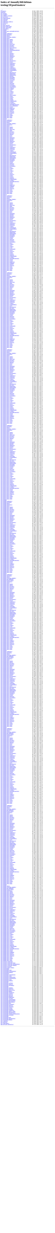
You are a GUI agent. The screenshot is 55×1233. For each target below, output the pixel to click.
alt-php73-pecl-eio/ (6, 435)
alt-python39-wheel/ (6, 1222)
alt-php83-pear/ (5, 882)
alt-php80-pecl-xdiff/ (7, 676)
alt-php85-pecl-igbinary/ (8, 1089)
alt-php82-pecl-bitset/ (7, 794)
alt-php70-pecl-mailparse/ (8, 184)
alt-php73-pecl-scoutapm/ (8, 481)
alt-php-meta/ (5, 32)
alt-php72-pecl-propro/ (7, 379)
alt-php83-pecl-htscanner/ (8, 902)
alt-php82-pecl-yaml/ (7, 866)
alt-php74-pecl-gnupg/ (7, 534)
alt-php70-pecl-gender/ (7, 165)
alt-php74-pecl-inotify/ (8, 542)
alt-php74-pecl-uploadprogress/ (10, 584)
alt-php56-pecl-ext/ (6, 61)
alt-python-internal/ (7, 1152)
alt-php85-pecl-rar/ (6, 1121)
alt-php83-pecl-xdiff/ (7, 953)
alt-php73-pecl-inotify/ (8, 452)
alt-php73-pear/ (5, 425)
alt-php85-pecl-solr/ (7, 1126)
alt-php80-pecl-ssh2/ (7, 663)
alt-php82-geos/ (5, 783)
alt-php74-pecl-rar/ (6, 568)
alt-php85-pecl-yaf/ (6, 1146)
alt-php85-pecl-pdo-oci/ (8, 1114)
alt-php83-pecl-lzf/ (6, 913)
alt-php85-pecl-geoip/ (7, 1081)
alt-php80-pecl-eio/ (6, 614)
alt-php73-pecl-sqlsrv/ (7, 484)
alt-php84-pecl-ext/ (6, 984)
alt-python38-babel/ (6, 1187)
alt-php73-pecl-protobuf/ (8, 473)
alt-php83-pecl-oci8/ (7, 925)
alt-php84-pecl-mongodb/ (8, 1013)
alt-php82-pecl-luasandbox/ (9, 820)
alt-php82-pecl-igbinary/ (8, 812)
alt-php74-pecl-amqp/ (7, 517)
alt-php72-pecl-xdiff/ (7, 408)
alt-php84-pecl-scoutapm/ (8, 1033)
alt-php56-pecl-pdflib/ (7, 98)
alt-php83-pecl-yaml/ (7, 959)
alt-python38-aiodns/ (7, 1183)
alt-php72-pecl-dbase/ (7, 342)
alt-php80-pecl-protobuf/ (8, 650)
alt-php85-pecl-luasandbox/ (9, 1098)
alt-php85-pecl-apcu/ (7, 1070)
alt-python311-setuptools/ (8, 1172)
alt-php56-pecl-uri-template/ (9, 125)
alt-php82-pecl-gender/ (7, 802)
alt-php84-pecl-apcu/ (7, 977)
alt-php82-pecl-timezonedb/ (9, 852)
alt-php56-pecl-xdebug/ (7, 129)
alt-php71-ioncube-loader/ (8, 237)
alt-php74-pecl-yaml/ (7, 594)
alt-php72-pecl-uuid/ (7, 402)
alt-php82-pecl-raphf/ (7, 838)
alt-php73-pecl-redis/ (7, 479)
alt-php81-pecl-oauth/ (7, 739)
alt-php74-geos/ (5, 511)
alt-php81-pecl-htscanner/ (8, 717)
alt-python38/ (5, 1182)
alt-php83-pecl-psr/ (6, 929)
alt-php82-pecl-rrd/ (6, 842)
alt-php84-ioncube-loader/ (8, 969)
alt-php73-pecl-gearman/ (8, 437)
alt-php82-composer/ (6, 780)
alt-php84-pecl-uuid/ (7, 1045)
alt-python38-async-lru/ (8, 1186)
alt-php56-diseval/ (6, 40)
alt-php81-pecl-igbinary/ (8, 720)
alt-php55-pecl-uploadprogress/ (10, 35)
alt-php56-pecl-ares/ (7, 50)
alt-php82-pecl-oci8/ (7, 832)
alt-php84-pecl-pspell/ (7, 1024)
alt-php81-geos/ (5, 690)
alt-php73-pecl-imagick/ (8, 450)
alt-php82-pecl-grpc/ (7, 808)
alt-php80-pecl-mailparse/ (8, 638)
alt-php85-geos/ (5, 1061)
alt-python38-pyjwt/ (6, 1207)
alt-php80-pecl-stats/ (7, 665)
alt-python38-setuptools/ (8, 1213)
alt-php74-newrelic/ (6, 514)
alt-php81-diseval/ (6, 689)
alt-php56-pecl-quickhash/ (8, 102)
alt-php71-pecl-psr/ (6, 290)
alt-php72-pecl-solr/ (7, 390)
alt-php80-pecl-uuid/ (7, 672)
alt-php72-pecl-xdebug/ (7, 406)
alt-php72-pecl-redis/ (7, 386)
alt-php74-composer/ (6, 508)
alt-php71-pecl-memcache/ (8, 277)
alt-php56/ (4, 37)
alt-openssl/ (4, 25)
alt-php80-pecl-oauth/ (7, 646)
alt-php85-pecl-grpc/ (7, 1085)
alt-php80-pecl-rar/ (6, 655)
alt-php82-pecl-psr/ (6, 837)
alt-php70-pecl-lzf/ (6, 183)
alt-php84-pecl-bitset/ (7, 979)
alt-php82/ (4, 778)
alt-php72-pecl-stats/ (7, 395)
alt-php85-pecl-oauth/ (7, 1109)
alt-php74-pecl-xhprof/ (7, 591)
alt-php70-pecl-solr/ (7, 206)
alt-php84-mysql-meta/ (7, 972)
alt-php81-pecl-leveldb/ (8, 726)
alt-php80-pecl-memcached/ (8, 642)
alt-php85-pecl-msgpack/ (8, 1108)
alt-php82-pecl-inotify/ (8, 815)
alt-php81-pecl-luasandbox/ (9, 727)
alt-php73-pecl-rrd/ (6, 480)
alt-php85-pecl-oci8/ (7, 1111)
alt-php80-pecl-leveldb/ (8, 633)
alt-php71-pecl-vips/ (7, 311)
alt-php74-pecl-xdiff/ (7, 589)
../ (1, 10)
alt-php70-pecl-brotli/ (7, 157)
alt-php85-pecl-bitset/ (7, 1071)
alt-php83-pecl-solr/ (7, 937)
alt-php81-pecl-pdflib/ (7, 741)
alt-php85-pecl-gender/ (7, 1080)
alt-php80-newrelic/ (6, 604)
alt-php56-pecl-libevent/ (8, 79)
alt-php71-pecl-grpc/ (7, 261)
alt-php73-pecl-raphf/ (7, 476)
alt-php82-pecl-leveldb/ (8, 818)
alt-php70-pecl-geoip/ (7, 166)
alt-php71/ (4, 231)
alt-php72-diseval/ (6, 327)
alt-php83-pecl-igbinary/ (8, 905)
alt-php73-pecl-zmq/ (6, 506)
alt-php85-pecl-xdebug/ (7, 1141)
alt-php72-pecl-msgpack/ (8, 373)
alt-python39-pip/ (6, 1219)
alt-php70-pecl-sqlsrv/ (7, 207)
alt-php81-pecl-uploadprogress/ (10, 763)
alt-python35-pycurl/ (7, 1179)
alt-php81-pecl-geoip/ (7, 712)
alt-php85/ (4, 1060)
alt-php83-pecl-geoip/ (7, 896)
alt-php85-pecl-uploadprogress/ (10, 1136)
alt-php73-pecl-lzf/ (6, 457)
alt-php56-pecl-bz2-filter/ (9, 55)
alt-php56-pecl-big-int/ (8, 51)
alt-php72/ (4, 324)
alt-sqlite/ (4, 1224)
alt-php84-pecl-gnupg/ (7, 991)
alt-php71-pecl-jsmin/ (7, 270)
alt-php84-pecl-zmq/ (6, 1058)
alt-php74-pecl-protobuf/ (8, 564)
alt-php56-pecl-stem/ (7, 116)
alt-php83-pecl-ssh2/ (7, 940)
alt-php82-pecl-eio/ (6, 798)
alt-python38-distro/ (7, 1192)
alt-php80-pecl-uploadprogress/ (10, 670)
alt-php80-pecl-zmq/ (6, 685)
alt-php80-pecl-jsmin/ (7, 632)
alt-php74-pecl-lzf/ (6, 548)
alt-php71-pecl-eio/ (6, 251)
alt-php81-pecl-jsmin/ (7, 724)
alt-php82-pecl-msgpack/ (8, 829)
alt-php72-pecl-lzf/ (6, 365)
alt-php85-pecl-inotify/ (8, 1094)
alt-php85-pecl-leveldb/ (8, 1097)
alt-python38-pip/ (6, 1202)
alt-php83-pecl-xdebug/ (7, 952)
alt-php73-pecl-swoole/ (7, 489)
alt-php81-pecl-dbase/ (7, 704)
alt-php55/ (4, 34)
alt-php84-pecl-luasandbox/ (9, 1004)
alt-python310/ (5, 1160)
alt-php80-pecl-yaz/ (6, 683)
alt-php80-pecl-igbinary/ (8, 628)
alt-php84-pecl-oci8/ (7, 1017)
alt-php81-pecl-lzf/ (6, 729)
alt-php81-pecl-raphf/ (7, 746)
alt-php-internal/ (6, 31)
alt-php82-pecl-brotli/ (7, 795)
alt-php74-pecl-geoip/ (7, 531)
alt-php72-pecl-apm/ (6, 338)
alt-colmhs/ (4, 15)
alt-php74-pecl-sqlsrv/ (7, 575)
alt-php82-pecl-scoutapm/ (8, 844)
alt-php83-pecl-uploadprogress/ (10, 947)
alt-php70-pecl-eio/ (6, 160)
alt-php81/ (4, 686)
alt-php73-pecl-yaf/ (6, 501)
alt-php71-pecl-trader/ (7, 307)
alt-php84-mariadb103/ (7, 970)
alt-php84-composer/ (6, 964)
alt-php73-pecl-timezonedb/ (9, 490)
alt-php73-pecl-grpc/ (7, 444)
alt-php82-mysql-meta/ (7, 787)
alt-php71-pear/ (5, 240)
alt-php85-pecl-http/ (7, 1088)
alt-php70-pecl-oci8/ (7, 193)
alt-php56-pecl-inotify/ (8, 77)
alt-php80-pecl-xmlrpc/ (7, 679)
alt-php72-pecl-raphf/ (7, 383)
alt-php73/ (4, 416)
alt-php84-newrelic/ (6, 973)
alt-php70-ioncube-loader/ (8, 146)
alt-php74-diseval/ (6, 510)
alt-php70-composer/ (6, 142)
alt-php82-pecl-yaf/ (6, 865)
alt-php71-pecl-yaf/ (6, 318)
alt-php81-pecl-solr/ (7, 753)
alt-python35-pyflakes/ (7, 1180)
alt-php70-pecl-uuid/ (7, 217)
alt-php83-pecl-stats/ (7, 942)
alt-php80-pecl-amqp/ (7, 606)
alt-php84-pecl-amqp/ (7, 976)
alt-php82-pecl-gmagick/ (8, 805)
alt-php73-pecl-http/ (7, 447)
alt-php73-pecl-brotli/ (7, 432)
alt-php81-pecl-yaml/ (7, 774)
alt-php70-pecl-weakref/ (8, 220)
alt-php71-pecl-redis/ (7, 294)
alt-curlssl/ (4, 18)
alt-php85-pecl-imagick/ (8, 1091)
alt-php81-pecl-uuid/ (7, 764)
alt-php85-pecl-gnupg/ (7, 1084)
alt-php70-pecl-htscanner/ (8, 172)
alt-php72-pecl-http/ (7, 356)
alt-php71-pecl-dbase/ (7, 250)
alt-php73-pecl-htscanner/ (8, 446)
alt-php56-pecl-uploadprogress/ (10, 123)
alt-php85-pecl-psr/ (6, 1118)
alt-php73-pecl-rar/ (6, 477)
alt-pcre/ (3, 27)
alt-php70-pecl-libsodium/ (8, 180)
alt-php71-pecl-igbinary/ (8, 265)
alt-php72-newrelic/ (6, 331)
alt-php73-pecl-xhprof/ (7, 500)
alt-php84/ (4, 963)
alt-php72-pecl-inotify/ (8, 361)
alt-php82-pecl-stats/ (7, 849)
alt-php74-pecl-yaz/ (6, 595)
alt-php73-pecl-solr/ (7, 483)
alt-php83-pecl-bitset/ (7, 886)
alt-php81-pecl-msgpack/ (8, 737)
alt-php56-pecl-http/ (7, 72)
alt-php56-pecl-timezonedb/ (9, 119)
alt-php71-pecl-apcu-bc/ (8, 244)
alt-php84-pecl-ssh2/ (7, 1037)
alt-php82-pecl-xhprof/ (7, 862)
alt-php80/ (4, 598)
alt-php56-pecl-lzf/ (6, 84)
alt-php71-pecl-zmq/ (6, 322)
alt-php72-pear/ (5, 332)
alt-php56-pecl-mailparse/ (8, 85)
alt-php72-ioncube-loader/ (8, 329)
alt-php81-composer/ (6, 687)
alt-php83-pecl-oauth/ (7, 923)
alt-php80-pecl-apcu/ (7, 608)
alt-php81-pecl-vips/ (7, 766)
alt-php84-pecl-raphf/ (7, 1027)
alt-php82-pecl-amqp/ (7, 791)
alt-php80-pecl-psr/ (6, 652)
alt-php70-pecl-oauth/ (7, 192)
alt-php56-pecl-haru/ (7, 69)
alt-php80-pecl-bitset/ (7, 609)
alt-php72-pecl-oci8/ (7, 376)
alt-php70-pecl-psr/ (6, 199)
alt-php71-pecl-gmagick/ (8, 258)
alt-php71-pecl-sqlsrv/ (7, 300)
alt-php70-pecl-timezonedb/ (9, 213)
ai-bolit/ (3, 11)
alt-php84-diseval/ (6, 966)
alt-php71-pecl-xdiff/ (7, 315)
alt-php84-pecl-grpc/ (7, 993)
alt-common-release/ (6, 17)
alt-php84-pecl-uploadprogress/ (10, 1044)
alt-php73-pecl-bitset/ (7, 430)
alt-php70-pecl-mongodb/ (8, 189)
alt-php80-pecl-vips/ (7, 673)
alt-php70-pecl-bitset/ (7, 156)
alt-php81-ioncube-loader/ (8, 692)
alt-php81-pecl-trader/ (7, 761)
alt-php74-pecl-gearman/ (8, 528)
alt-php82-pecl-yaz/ (6, 868)
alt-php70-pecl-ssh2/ (7, 209)
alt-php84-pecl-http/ (7, 996)
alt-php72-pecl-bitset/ (7, 339)
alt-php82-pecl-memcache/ (8, 825)
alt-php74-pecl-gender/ (7, 530)
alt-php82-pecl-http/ (7, 811)
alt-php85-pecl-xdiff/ (7, 1142)
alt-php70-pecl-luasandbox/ (9, 182)
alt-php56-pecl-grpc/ (7, 68)
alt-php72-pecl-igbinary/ (8, 358)
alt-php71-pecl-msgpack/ (8, 281)
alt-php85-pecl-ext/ (6, 1077)
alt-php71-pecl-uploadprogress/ (10, 308)
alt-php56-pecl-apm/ (6, 48)
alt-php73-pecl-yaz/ (6, 504)
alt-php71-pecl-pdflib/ (7, 285)
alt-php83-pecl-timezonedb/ (9, 945)
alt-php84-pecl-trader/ (7, 1043)
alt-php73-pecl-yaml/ (7, 503)
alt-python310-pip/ (6, 1162)
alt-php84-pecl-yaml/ (7, 1055)
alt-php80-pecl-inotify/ (8, 631)
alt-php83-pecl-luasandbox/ (9, 912)
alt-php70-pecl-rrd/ (6, 204)
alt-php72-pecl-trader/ (7, 399)
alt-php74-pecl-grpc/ (7, 535)
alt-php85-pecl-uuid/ (7, 1138)
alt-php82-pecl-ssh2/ (7, 848)
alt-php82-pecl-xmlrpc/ (7, 864)
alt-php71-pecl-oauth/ (7, 283)
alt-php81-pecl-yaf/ (6, 773)
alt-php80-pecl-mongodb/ (8, 643)
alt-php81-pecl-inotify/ (8, 723)
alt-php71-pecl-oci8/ (7, 284)
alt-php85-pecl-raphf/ (7, 1119)
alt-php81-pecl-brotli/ (7, 703)
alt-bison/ (4, 14)
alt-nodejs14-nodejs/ (7, 24)
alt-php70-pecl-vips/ (7, 219)
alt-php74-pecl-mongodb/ (8, 555)
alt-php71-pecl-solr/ (7, 298)
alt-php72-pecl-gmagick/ (8, 351)
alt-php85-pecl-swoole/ (7, 1132)
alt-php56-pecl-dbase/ (7, 57)
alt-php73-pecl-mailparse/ (8, 459)
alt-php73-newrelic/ (6, 423)
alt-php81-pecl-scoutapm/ (8, 751)
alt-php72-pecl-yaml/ (7, 412)
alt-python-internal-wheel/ (9, 1156)
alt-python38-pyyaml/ (7, 1209)
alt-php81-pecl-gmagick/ (8, 713)
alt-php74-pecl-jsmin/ (7, 544)
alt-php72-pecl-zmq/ (6, 415)
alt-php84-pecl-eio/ (6, 983)
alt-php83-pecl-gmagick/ (8, 898)
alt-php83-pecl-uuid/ (7, 949)
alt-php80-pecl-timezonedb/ (9, 668)
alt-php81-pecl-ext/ (6, 707)
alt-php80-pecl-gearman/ (8, 616)
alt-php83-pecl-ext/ (6, 892)
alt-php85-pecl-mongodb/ (8, 1107)
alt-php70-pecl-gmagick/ (8, 167)
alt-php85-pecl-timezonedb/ (9, 1133)
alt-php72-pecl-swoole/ (7, 396)
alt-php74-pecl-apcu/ (7, 518)
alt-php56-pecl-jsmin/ (7, 78)
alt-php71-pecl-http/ (7, 264)
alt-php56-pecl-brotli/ (7, 54)
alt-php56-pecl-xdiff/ (7, 130)
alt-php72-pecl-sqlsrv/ (7, 392)
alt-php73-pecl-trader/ (7, 491)
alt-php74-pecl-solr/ (7, 574)
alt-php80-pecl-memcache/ (8, 641)
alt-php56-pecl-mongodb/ (8, 91)
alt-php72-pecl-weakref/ (8, 405)
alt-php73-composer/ (6, 417)
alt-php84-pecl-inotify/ (8, 1000)
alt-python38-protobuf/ (7, 1203)
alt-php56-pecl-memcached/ (8, 88)
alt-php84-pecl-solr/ (7, 1034)
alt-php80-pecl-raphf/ (7, 653)
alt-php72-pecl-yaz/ (6, 413)
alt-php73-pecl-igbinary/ (8, 449)
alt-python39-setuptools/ (8, 1220)
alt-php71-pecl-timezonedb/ (9, 305)
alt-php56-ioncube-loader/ (8, 42)
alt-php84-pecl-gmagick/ (8, 990)
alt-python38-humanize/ (7, 1195)
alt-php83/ (4, 871)
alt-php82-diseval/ (6, 781)
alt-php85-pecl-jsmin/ (7, 1095)
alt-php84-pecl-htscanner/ (8, 994)
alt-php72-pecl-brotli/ (7, 341)
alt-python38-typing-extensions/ (10, 1214)
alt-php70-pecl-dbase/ (7, 159)
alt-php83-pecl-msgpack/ (8, 922)
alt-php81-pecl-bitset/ (7, 702)
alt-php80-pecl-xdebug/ (7, 675)
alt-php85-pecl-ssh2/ (7, 1129)
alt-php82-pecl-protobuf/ (8, 835)
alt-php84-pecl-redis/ (7, 1030)
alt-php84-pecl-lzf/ (6, 1006)
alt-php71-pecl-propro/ (7, 287)
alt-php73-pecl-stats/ (7, 487)
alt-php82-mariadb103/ (7, 785)
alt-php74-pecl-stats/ (7, 578)
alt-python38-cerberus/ (7, 1189)
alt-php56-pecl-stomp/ (7, 118)
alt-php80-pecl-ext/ (6, 615)
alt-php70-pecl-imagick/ (8, 176)
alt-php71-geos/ (5, 236)
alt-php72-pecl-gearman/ (8, 346)
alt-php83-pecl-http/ (7, 903)
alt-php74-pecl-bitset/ (7, 521)
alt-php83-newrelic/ (6, 881)
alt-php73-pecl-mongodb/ (8, 464)
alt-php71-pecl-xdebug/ (7, 314)
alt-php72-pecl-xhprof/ (7, 409)
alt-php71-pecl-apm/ (6, 246)
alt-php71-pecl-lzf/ (6, 274)
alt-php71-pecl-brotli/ (7, 248)
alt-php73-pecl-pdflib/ (7, 470)
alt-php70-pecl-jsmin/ (7, 179)
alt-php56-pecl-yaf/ (6, 135)
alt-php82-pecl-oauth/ (7, 831)
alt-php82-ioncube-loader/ (8, 784)
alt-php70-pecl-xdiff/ (7, 223)
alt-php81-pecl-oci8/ (7, 740)
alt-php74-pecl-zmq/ (6, 596)
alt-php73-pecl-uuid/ (7, 494)
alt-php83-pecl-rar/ (6, 932)
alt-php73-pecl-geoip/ (7, 440)
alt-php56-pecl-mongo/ (7, 89)
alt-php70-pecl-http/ (7, 173)
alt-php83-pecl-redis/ (7, 933)
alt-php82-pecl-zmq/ (6, 869)
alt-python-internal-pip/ (8, 1153)
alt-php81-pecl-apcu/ (7, 700)
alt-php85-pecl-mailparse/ (8, 1101)
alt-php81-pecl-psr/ (6, 744)
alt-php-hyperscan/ (6, 30)
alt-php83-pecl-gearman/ (8, 893)
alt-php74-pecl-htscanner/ (8, 537)
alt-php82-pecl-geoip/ (7, 804)
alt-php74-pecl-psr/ (6, 565)
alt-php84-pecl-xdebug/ (7, 1048)
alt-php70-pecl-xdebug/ (7, 221)
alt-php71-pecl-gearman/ (8, 254)
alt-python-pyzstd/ (6, 1158)
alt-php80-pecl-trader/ (7, 669)
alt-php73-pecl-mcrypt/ (7, 460)
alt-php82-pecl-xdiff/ (7, 861)
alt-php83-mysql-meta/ (7, 879)
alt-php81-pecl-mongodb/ (8, 736)
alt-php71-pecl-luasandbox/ (9, 273)
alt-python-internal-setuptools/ (10, 1155)
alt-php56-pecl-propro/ (7, 99)
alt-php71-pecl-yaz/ (6, 321)
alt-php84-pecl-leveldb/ (8, 1003)
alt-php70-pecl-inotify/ (8, 177)
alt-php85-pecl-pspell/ (7, 1116)
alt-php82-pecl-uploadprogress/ (10, 855)
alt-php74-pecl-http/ (7, 538)
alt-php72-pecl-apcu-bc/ (8, 336)
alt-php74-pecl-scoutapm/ (8, 572)
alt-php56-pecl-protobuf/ (8, 101)
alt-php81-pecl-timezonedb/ (9, 760)
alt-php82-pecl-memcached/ (8, 827)
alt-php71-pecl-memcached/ (8, 278)
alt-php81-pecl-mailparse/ (8, 730)
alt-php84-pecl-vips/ (7, 1047)
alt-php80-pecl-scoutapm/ (8, 659)
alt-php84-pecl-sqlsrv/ (7, 1035)
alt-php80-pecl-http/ (7, 626)
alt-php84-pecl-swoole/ (7, 1040)
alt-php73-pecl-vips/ (7, 496)
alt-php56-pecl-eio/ (6, 59)
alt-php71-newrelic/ (6, 238)
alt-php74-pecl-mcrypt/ (7, 551)
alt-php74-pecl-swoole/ (7, 579)
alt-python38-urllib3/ (7, 1216)
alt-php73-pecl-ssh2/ (7, 486)
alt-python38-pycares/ (7, 1206)
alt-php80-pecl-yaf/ (6, 680)
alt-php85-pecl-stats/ (7, 1131)
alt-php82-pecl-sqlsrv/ (7, 847)
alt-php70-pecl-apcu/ (7, 152)
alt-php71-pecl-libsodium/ (8, 271)
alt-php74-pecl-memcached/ (8, 554)
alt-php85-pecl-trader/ (7, 1135)
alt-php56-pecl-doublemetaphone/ (10, 58)
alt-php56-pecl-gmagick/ (8, 65)
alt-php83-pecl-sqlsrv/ (7, 939)
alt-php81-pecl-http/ (7, 719)
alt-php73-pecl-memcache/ (8, 462)
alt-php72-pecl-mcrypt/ (7, 368)
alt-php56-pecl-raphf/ (7, 105)
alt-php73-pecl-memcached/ (8, 463)
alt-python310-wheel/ (7, 1165)
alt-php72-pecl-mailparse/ (8, 366)
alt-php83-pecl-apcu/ (7, 885)
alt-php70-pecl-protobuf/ (8, 197)
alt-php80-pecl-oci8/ (7, 648)
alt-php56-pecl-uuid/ (7, 126)
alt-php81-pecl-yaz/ (6, 775)
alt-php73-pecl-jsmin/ (7, 453)
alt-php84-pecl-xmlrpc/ (7, 1053)
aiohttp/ (3, 13)
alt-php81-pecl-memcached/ (8, 734)
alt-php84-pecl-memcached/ (8, 1011)
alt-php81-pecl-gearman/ (8, 709)
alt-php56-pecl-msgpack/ (8, 92)
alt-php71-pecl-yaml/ (7, 319)
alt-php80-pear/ (5, 605)
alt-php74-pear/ (5, 515)
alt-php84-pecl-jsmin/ (7, 1001)
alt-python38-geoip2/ (7, 1193)
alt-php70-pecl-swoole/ (7, 211)
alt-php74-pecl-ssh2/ (7, 577)
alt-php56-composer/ (6, 38)
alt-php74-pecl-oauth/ (7, 558)
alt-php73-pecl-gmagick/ (8, 442)
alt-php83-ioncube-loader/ (8, 876)
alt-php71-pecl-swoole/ (7, 304)
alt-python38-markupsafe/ (8, 1199)
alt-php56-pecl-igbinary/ (8, 74)
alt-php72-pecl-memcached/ (8, 371)
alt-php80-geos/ (5, 602)
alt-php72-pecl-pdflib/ (7, 378)
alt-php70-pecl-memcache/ (8, 186)
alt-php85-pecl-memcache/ (8, 1104)
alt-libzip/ (4, 23)
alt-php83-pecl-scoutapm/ (8, 936)
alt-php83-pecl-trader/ (7, 946)
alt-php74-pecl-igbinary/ (8, 540)
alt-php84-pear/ (5, 974)
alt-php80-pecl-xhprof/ (7, 677)
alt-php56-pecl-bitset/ (7, 52)
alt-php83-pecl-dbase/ (7, 889)
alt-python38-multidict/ (8, 1200)
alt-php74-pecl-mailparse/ (8, 550)
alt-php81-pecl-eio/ (6, 706)
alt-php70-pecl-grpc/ (7, 170)
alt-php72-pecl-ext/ (6, 345)
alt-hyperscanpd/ (6, 20)
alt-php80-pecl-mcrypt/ (7, 639)
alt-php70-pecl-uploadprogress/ (10, 216)
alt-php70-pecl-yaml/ (7, 227)
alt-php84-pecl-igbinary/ (8, 997)
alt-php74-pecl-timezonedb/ (9, 581)
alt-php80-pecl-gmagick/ (8, 621)
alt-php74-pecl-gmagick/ (8, 533)
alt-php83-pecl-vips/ (7, 950)
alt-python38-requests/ (7, 1210)
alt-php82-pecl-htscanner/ (8, 810)
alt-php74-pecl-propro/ (7, 562)
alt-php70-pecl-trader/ (7, 214)
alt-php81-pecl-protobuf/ (8, 743)
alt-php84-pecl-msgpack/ (8, 1014)
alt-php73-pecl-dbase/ (7, 433)
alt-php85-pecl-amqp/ (7, 1068)
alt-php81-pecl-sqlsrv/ (7, 754)
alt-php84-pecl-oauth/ (7, 1016)
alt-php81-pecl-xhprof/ (7, 770)
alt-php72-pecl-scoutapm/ (8, 389)
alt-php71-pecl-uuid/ (7, 309)
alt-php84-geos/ (5, 967)
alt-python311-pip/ (6, 1169)
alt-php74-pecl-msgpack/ (8, 557)
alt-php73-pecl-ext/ (6, 436)
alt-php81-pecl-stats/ (7, 757)
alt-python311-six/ (6, 1173)
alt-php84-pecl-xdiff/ (7, 1050)
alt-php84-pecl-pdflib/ (7, 1018)
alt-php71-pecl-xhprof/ (7, 317)
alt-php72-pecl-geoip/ (7, 349)
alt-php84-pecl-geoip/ (7, 989)
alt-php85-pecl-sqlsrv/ (7, 1128)
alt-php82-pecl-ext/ (6, 800)
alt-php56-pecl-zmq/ (6, 139)
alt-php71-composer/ (6, 233)
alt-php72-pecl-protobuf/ (8, 381)
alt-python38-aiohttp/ (7, 1185)
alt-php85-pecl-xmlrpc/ (7, 1145)
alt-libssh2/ (4, 21)
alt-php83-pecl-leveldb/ (8, 910)
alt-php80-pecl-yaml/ (7, 682)
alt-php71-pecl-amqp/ (7, 241)
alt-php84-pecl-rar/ (6, 1028)
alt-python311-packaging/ (8, 1168)
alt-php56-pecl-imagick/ (8, 75)
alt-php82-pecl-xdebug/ (7, 859)
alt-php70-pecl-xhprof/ (7, 224)
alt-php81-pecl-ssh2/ (7, 756)
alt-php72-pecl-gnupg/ (7, 352)
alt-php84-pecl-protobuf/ (8, 1023)
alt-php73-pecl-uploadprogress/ (10, 493)
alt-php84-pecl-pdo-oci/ (8, 1020)
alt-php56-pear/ (5, 44)
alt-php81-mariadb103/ (7, 693)
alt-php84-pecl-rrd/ (6, 1031)
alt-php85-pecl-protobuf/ (8, 1115)
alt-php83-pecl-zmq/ (6, 962)
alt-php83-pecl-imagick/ (8, 906)
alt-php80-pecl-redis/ (7, 656)
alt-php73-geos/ (5, 420)
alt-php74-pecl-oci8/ (7, 560)
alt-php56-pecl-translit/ (8, 122)
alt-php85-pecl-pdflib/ (7, 1112)
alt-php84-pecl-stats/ (7, 1038)
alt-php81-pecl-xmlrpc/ (7, 771)
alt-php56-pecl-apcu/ (7, 47)
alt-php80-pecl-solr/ (7, 660)
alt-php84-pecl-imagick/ (8, 999)
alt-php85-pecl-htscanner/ (8, 1087)
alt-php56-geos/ (5, 41)
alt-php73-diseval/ (6, 419)
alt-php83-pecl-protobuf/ (8, 927)
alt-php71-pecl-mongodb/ (8, 280)
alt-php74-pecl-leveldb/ (8, 545)
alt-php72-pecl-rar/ (6, 385)
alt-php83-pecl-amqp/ (7, 883)
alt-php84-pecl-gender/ (7, 987)
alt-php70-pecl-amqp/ (7, 150)
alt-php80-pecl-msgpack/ (8, 645)
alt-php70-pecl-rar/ (6, 202)
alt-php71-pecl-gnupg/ (7, 260)
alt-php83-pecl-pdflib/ (7, 926)
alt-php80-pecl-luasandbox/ (9, 635)
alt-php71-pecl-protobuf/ (8, 288)
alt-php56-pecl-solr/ (7, 111)
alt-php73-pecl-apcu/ (7, 427)
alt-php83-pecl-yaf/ (6, 957)
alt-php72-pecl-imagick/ (8, 359)
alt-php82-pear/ (5, 790)
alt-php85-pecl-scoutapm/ (8, 1125)
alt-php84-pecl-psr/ (6, 1026)
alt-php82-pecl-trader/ (7, 854)
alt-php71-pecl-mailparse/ (8, 275)
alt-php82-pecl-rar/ (6, 839)
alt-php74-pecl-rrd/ (6, 571)
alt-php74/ (4, 507)
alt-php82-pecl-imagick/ (8, 814)
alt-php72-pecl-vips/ (7, 403)
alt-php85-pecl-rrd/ (6, 1124)
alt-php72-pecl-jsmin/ (7, 362)
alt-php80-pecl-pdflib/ (7, 649)
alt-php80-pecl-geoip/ (7, 619)
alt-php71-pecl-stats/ (7, 302)
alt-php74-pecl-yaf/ (6, 592)
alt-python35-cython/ (7, 1178)
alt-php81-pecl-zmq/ (6, 777)
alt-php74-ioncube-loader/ (8, 513)
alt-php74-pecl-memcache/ (8, 552)
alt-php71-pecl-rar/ (6, 292)
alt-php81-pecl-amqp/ (7, 699)
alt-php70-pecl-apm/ (6, 155)
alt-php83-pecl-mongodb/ (8, 920)
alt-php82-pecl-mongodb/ (8, 828)
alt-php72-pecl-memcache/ (8, 369)
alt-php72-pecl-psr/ (6, 382)
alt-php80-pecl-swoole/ (7, 666)
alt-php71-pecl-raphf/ (7, 291)
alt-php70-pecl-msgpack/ (8, 190)
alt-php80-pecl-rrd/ (6, 658)
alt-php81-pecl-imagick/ (8, 721)
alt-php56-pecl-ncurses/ (8, 94)
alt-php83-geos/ (5, 875)
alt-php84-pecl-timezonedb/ (9, 1041)
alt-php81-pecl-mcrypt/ (7, 731)
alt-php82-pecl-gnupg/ (7, 807)
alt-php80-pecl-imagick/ (8, 629)
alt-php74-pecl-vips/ (7, 587)
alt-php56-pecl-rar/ (6, 106)
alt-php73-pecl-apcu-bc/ (8, 429)
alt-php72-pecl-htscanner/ (8, 355)
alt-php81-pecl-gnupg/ (7, 714)
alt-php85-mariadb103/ (7, 1064)
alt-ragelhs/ (4, 1223)
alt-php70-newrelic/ (6, 148)
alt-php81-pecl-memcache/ (8, 733)
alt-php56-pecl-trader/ (7, 121)
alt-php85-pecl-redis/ (7, 1122)
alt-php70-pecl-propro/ (7, 196)
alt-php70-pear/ (5, 149)
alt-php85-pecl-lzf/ (6, 1099)
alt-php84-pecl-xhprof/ (7, 1051)
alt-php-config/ (5, 28)
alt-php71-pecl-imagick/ (8, 267)
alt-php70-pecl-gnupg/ (7, 169)
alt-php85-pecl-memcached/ (8, 1105)
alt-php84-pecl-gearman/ (8, 986)
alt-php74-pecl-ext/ (6, 527)
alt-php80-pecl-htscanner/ (8, 625)
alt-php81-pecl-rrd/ (6, 750)
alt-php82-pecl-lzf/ (6, 821)
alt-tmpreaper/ (5, 1226)
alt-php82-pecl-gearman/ (8, 801)
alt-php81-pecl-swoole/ (7, 758)
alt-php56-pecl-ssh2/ (7, 113)
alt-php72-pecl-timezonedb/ (9, 398)
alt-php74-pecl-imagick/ (8, 541)
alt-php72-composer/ (6, 325)
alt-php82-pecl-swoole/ (7, 851)
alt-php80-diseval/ (6, 601)
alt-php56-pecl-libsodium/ (8, 81)
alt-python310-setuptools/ (8, 1163)
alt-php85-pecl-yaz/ (6, 1149)
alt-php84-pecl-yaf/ (6, 1054)
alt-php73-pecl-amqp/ (7, 426)
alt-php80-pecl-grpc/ (7, 623)
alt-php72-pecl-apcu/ (7, 335)
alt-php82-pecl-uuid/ (7, 856)
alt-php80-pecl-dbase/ (7, 612)
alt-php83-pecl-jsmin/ (7, 909)
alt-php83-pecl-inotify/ (8, 908)
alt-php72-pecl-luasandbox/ (9, 363)
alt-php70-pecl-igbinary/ (8, 175)
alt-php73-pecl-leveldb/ (8, 454)
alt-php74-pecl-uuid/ (7, 585)
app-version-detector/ (7, 1227)
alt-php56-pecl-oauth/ (7, 95)
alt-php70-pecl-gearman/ (8, 163)
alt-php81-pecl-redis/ (7, 748)
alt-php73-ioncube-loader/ (8, 422)
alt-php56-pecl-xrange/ (7, 133)
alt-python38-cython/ (7, 1190)
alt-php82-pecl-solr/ (7, 845)
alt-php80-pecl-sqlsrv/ (7, 662)
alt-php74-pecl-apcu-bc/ (8, 520)
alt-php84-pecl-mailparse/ (8, 1007)
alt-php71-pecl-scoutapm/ (8, 297)
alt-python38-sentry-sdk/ (8, 1212)
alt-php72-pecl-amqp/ (7, 334)
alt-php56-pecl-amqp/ (7, 45)
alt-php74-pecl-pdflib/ (7, 561)
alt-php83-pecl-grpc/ (7, 901)
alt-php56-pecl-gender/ (7, 62)
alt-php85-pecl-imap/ (7, 1092)
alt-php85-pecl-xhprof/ (7, 1143)
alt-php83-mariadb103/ (7, 878)
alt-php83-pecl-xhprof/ (7, 954)
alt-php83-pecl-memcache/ (8, 918)
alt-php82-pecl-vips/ (7, 858)
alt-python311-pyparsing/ (8, 1170)
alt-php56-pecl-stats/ (7, 115)
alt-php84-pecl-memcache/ (8, 1010)
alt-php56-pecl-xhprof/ (7, 132)
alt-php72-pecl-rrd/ (6, 388)
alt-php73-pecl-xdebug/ (7, 497)
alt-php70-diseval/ (6, 143)
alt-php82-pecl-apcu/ (7, 793)
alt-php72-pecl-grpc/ (7, 354)
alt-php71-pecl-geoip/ (7, 257)
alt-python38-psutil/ (7, 1205)
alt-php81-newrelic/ (6, 696)
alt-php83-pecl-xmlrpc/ (7, 956)
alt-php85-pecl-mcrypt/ (7, 1102)
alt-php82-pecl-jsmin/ (7, 817)
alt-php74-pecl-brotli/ (7, 523)
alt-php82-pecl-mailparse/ (8, 822)
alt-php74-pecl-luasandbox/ (9, 547)
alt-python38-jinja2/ (7, 1196)
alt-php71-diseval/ (6, 234)
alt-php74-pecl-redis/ (7, 569)
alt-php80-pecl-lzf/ (6, 636)
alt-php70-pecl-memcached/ (8, 187)
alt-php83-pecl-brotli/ (7, 888)
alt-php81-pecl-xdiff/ (7, 768)
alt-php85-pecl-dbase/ (7, 1074)
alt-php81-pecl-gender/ (7, 710)
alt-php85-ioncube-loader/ (8, 1062)
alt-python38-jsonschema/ (8, 1197)
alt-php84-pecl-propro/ (7, 1021)
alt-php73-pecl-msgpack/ (8, 466)
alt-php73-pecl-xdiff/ (7, 498)
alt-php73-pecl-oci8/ (7, 469)
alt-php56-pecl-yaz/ (6, 138)
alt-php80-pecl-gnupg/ (7, 622)
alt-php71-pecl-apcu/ (7, 243)
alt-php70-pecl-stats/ (7, 210)
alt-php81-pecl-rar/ (6, 747)
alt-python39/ (5, 1217)
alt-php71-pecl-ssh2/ (7, 301)
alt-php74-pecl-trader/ (7, 582)
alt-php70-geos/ (5, 145)
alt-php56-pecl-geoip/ (7, 64)
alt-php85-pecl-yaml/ (7, 1148)
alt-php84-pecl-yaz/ (6, 1057)
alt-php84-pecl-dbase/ (7, 981)
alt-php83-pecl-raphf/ (7, 930)
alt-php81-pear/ (5, 697)
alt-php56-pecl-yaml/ (7, 136)
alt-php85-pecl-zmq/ (6, 1151)
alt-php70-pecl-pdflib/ (7, 194)
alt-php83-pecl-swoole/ (7, 943)
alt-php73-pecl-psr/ (6, 474)
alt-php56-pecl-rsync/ (7, 109)
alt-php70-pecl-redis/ (7, 203)
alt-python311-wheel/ (7, 1175)
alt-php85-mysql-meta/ (7, 1065)
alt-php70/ (4, 140)
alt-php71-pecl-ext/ (6, 253)
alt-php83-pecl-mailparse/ (8, 915)
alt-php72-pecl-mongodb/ (8, 372)
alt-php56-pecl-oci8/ (7, 96)
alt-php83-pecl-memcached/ (8, 919)
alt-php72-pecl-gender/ (7, 348)
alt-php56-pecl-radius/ (7, 103)
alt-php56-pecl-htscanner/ (8, 71)
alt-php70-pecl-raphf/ (7, 200)
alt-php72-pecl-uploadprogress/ (10, 400)
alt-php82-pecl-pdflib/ (7, 834)
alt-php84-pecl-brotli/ (7, 980)
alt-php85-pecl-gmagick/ (8, 1082)
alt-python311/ (5, 1166)
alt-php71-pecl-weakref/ (8, 312)
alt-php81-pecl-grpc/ (7, 716)
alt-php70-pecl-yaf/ (6, 226)
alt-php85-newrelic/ (6, 1067)
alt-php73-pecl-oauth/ (7, 467)
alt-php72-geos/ (5, 328)
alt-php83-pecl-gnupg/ (7, 899)
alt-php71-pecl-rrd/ (6, 295)
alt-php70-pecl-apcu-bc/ (8, 153)
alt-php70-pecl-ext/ (6, 162)
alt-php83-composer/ (6, 872)
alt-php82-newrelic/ (6, 788)
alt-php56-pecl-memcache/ (8, 86)
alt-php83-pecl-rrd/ (6, 935)
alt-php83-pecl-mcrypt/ (7, 916)
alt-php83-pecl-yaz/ (6, 960)
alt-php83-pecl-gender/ (7, 895)
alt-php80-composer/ (6, 599)
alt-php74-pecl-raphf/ (7, 567)
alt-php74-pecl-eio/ (6, 525)
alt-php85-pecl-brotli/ (7, 1072)
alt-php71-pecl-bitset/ (7, 247)
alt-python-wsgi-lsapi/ (7, 1159)
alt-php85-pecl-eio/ (6, 1075)
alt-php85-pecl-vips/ (7, 1139)
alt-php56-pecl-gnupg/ (7, 67)
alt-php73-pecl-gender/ (7, 439)
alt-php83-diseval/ (6, 874)
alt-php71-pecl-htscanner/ (8, 263)
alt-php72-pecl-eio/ (6, 344)
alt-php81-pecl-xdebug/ (7, 767)
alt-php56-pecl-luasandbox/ (9, 82)
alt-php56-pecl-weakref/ (8, 128)
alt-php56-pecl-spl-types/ (8, 112)
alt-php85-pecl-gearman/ (8, 1078)
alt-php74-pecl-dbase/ (7, 524)
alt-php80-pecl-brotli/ (7, 611)
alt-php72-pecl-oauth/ (7, 375)
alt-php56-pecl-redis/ (7, 108)
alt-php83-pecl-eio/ (6, 891)
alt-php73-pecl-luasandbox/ (9, 456)
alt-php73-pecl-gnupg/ (7, 443)
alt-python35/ (5, 1176)
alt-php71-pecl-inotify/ (8, 268)
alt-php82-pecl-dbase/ (7, 797)
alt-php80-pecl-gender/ (7, 618)
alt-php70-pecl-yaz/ (6, 229)
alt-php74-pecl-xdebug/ (7, 588)
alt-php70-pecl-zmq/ (6, 230)
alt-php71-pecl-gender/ (7, 256)
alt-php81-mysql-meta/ (7, 695)
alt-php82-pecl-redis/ (7, 841)
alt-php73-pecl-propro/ (7, 471)
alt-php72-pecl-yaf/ (6, 410)
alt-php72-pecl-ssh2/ (7, 393)
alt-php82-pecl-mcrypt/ (7, 824)
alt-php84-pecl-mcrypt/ (7, 1008)
